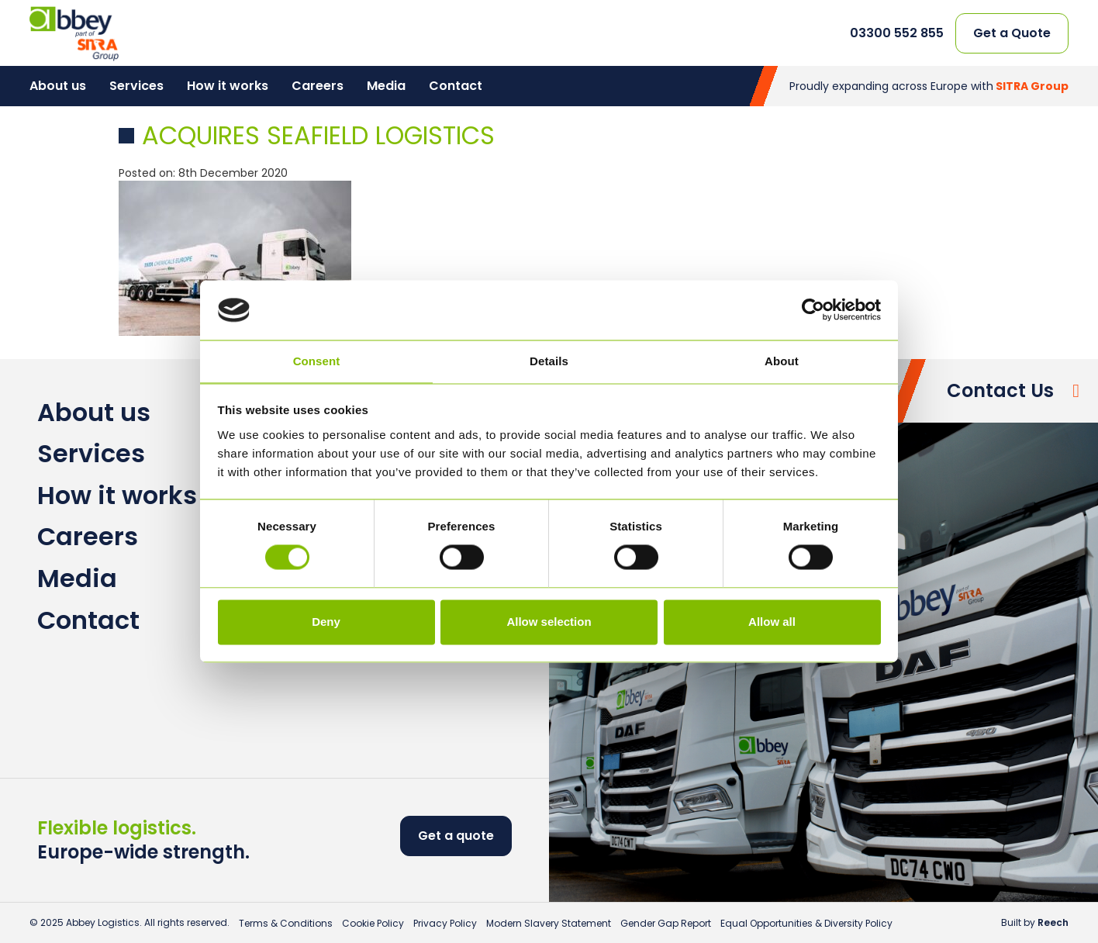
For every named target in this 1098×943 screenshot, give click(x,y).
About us (57, 86)
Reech (1053, 922)
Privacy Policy (445, 923)
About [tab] (782, 361)
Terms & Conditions (286, 923)
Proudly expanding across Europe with (929, 86)
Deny (326, 621)
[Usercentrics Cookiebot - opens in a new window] (813, 310)
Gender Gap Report (665, 923)
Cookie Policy (373, 923)
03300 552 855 (897, 33)
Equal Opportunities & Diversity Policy (806, 923)
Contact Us (1000, 390)
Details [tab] (549, 361)
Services (136, 86)
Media (386, 86)
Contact (455, 86)
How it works (227, 86)
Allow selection (548, 621)
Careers (318, 86)
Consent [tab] (316, 361)
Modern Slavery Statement (548, 923)
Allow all (772, 621)
